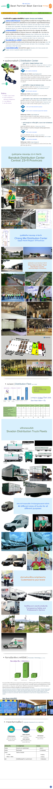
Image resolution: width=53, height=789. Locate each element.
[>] (51, 787)
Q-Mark (40, 397)
